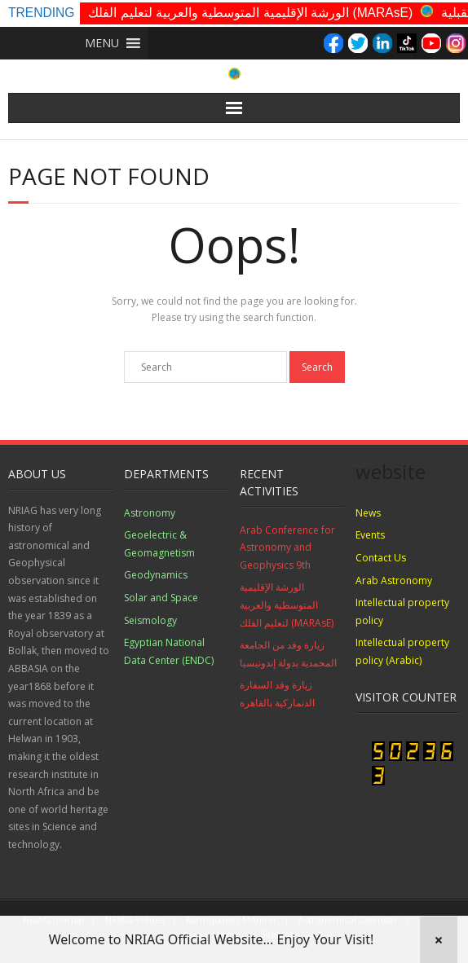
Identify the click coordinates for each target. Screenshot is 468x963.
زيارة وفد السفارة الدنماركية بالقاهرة (277, 694)
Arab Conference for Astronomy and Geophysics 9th (287, 547)
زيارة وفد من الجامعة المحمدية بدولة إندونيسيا (288, 654)
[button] (102, 43)
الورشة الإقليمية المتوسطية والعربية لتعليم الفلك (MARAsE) (250, 13)
